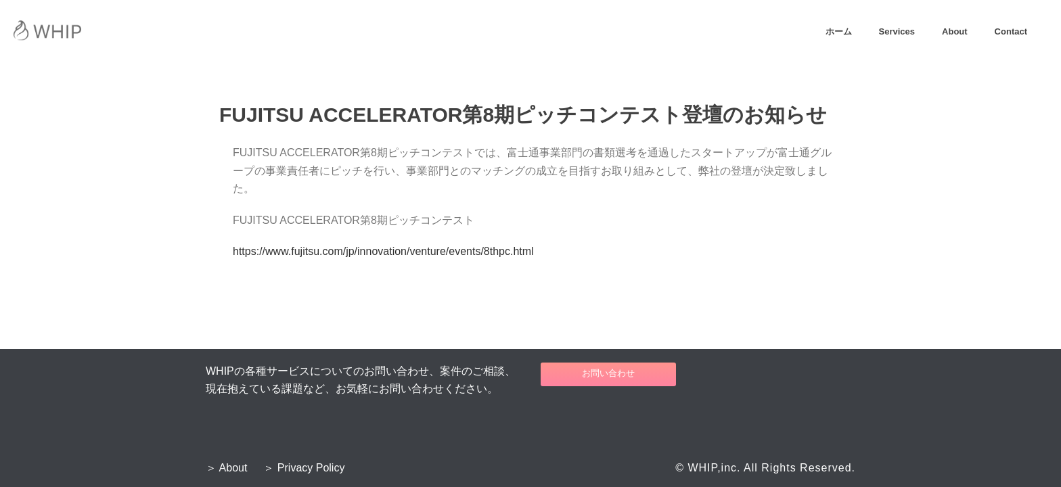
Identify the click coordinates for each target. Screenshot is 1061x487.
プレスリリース (575, 82)
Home (529, 82)
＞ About (226, 468)
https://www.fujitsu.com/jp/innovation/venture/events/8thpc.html (383, 251)
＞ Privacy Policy (303, 468)
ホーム (839, 31)
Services (897, 31)
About (955, 31)
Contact (1011, 31)
